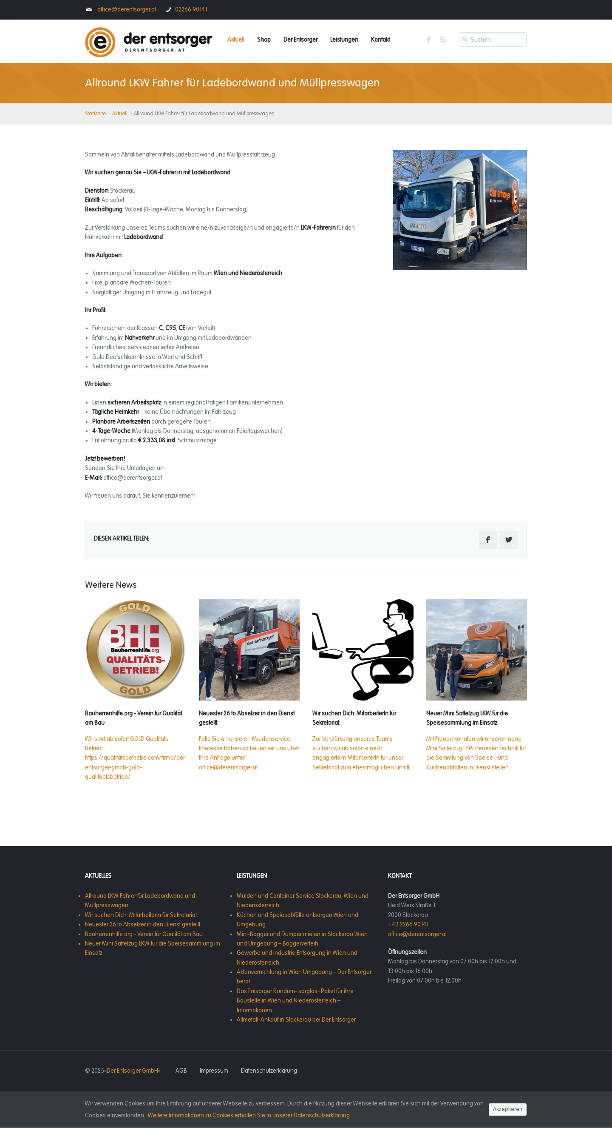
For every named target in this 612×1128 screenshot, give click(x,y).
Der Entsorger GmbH (132, 1070)
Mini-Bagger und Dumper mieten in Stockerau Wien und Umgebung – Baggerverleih (302, 939)
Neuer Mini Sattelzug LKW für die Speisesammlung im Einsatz (152, 948)
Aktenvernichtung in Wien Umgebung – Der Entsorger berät (304, 976)
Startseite (95, 114)
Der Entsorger (300, 39)
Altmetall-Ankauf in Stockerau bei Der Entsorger (296, 1019)
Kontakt (380, 39)
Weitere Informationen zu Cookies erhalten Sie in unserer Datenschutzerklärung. (249, 1115)
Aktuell (235, 39)
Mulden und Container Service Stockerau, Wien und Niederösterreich (302, 900)
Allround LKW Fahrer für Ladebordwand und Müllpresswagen (140, 900)
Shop (264, 39)
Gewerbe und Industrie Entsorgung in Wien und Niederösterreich (297, 957)
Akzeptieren (507, 1109)
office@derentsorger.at (126, 9)
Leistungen (344, 39)
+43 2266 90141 (408, 924)
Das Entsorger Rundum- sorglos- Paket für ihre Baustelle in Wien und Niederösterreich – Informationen (295, 1001)
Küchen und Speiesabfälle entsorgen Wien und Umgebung (297, 920)
